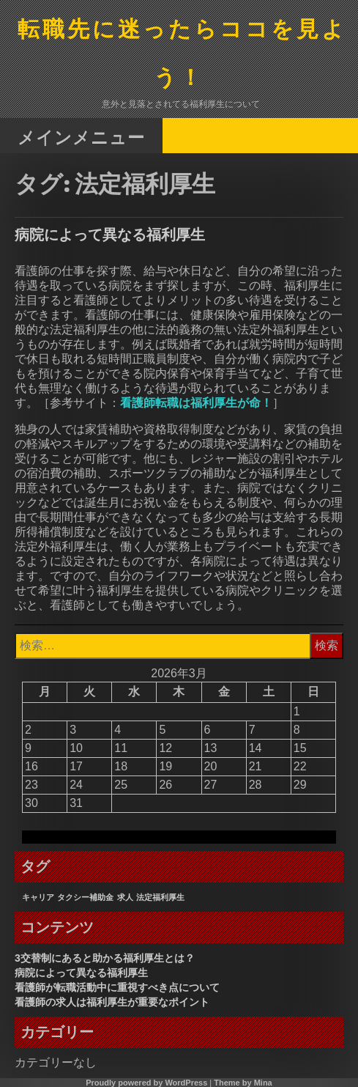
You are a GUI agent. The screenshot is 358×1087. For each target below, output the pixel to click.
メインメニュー (81, 137)
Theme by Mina (243, 1082)
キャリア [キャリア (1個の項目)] (38, 897)
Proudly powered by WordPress (146, 1082)
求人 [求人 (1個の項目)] (125, 897)
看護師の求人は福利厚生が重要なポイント (112, 1002)
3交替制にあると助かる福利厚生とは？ (105, 958)
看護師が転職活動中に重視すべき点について (117, 987)
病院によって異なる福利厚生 (110, 234)
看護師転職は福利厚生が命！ (196, 403)
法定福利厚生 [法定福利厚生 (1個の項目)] (160, 897)
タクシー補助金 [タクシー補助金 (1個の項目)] (85, 897)
